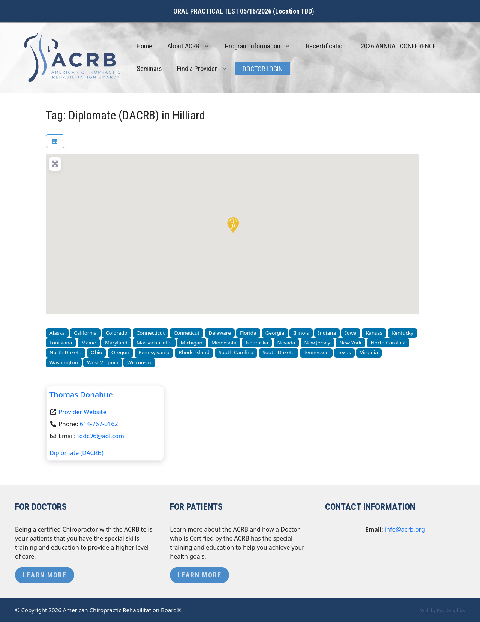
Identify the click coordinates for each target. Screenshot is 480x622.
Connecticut (150, 332)
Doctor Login (263, 69)
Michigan (191, 342)
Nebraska (257, 342)
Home (144, 46)
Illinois (301, 332)
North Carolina (388, 342)
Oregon (120, 352)
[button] (232, 224)
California (85, 332)
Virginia (369, 352)
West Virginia (102, 362)
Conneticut (187, 332)
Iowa (351, 332)
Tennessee (316, 352)
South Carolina (236, 352)
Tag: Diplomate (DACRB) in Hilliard (125, 115)
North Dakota (66, 352)
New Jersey (317, 342)
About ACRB (192, 46)
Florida (248, 332)
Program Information (261, 46)
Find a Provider (206, 68)
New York (350, 342)
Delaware (219, 332)
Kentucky (402, 332)
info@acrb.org (405, 529)
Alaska (57, 332)
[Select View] (55, 141)
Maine (88, 342)
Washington (64, 362)
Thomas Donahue (81, 394)
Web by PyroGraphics (442, 610)
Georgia (275, 332)
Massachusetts (153, 342)
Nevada (287, 342)
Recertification (326, 46)
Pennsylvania (154, 352)
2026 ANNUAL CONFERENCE (398, 46)
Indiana (327, 332)
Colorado (116, 332)
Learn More (44, 575)
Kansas (374, 332)
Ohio (96, 352)
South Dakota (278, 352)
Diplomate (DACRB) (77, 453)
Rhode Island (194, 352)
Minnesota (224, 342)
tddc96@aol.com (100, 436)
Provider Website (82, 412)
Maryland (116, 342)
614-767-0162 (99, 424)
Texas (344, 352)
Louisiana (61, 342)
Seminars (149, 68)
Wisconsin (139, 362)
